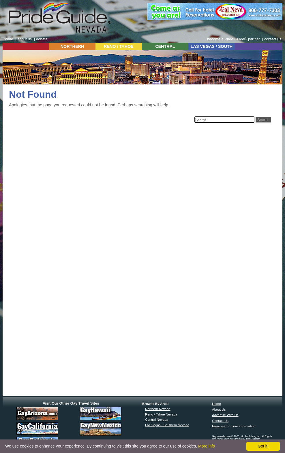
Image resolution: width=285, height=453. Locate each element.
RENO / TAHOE (119, 46)
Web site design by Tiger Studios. (242, 438)
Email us (218, 426)
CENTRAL (165, 46)
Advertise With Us (225, 415)
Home (216, 403)
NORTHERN (72, 46)
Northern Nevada (157, 409)
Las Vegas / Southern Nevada (167, 425)
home (8, 39)
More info (206, 446)
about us (24, 39)
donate (42, 39)
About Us (219, 409)
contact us (272, 39)
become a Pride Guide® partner (233, 39)
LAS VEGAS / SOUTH (212, 46)
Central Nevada (156, 419)
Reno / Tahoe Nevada (161, 414)
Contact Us (220, 420)
